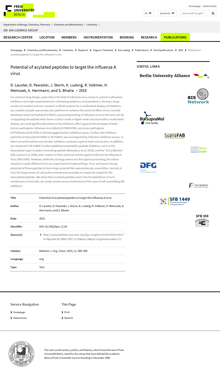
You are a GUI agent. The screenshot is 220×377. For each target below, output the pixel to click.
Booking (127, 37)
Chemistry (93, 24)
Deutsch (68, 318)
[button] (148, 13)
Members (69, 37)
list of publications (163, 50)
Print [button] (67, 312)
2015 (180, 50)
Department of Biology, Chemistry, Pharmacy (27, 24)
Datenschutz (210, 6)
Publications (175, 37)
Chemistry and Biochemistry (69, 24)
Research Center (17, 37)
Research (149, 37)
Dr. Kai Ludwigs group (20, 30)
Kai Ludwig (124, 50)
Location (47, 37)
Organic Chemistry (103, 50)
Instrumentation (98, 37)
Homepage (195, 6)
